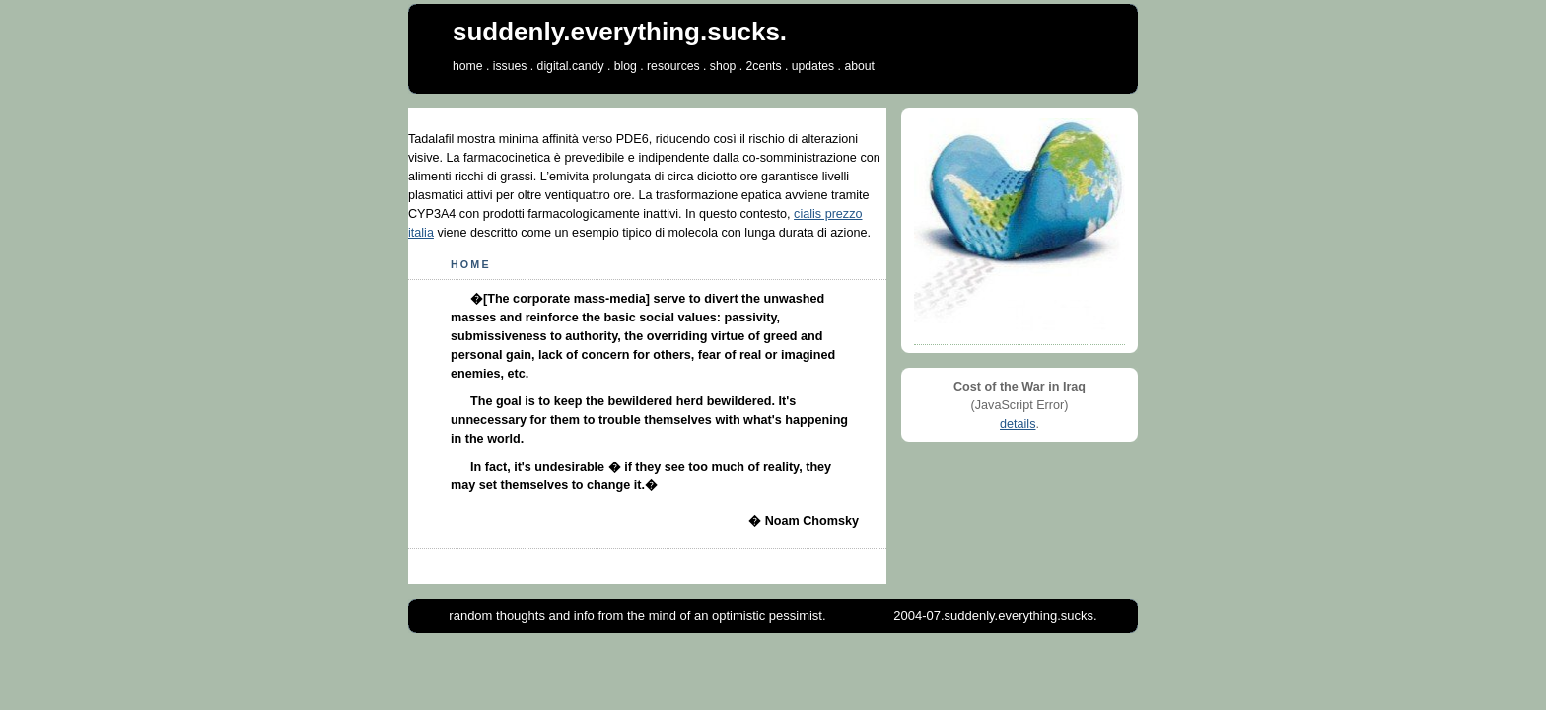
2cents (764, 66)
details (1017, 424)
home (468, 66)
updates (813, 66)
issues (510, 66)
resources (673, 66)
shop (723, 66)
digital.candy (570, 66)
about (859, 66)
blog (625, 66)
